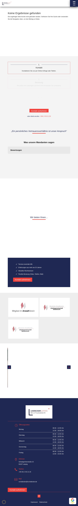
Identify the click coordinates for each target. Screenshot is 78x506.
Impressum (34, 502)
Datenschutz (43, 502)
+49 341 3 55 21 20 (25, 472)
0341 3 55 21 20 (45, 116)
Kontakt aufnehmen (39, 111)
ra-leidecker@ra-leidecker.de (28, 481)
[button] (74, 3)
